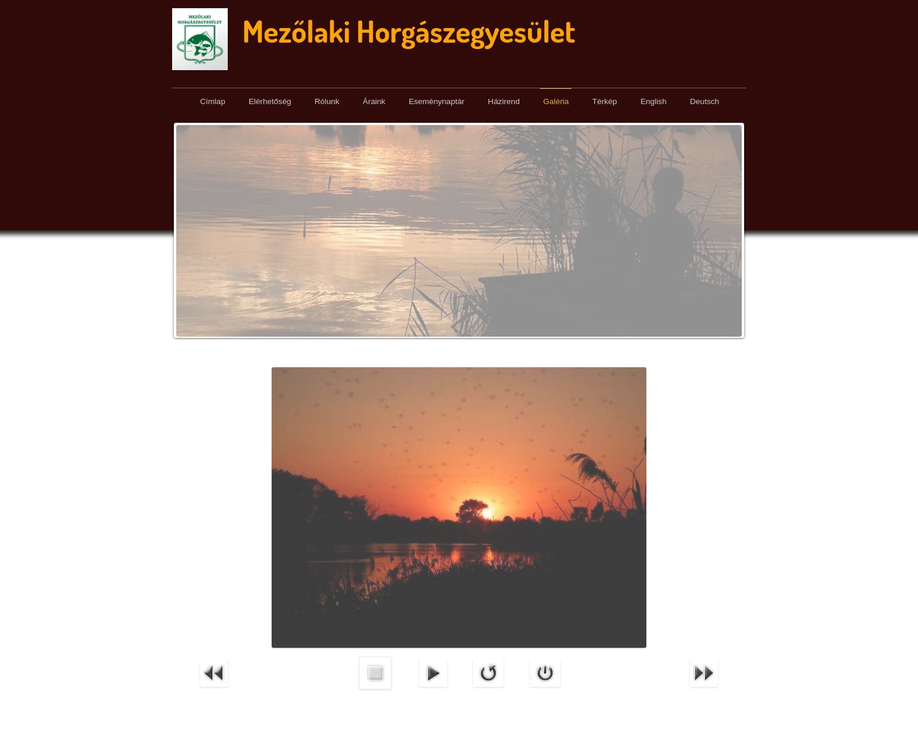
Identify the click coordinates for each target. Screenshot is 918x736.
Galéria (556, 101)
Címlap (212, 101)
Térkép (604, 101)
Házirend (503, 101)
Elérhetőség (270, 101)
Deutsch (704, 101)
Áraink (374, 101)
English (653, 101)
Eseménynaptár (436, 101)
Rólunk (326, 101)
